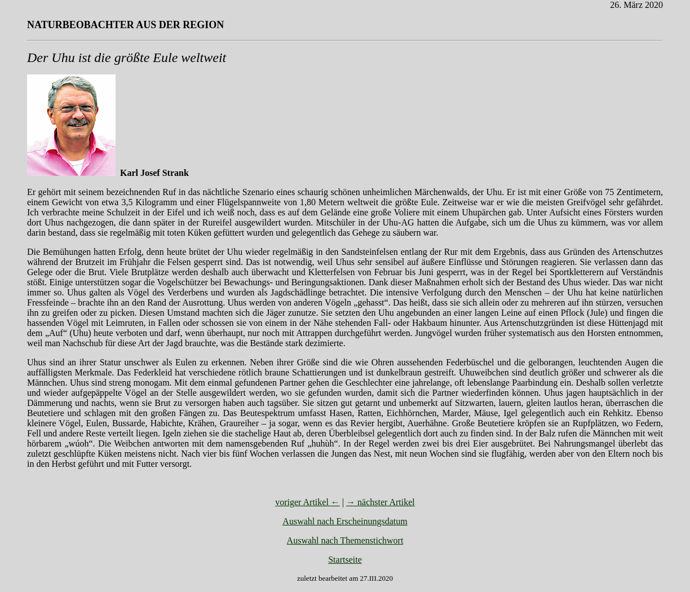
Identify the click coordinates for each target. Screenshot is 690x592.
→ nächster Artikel (380, 502)
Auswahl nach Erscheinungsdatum (344, 521)
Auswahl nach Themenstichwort (345, 540)
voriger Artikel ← (307, 502)
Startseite (345, 559)
